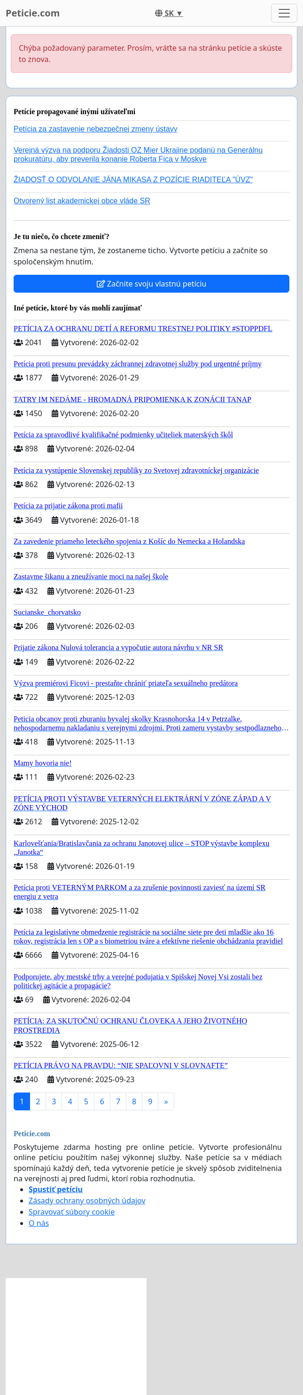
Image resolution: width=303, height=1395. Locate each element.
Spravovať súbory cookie (72, 1212)
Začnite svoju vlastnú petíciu (152, 284)
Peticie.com (33, 13)
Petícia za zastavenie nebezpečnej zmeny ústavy (96, 129)
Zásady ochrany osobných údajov (87, 1200)
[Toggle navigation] (284, 13)
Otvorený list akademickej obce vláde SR (82, 201)
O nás (39, 1223)
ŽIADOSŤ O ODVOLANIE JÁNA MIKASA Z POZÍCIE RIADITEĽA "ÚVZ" (133, 180)
